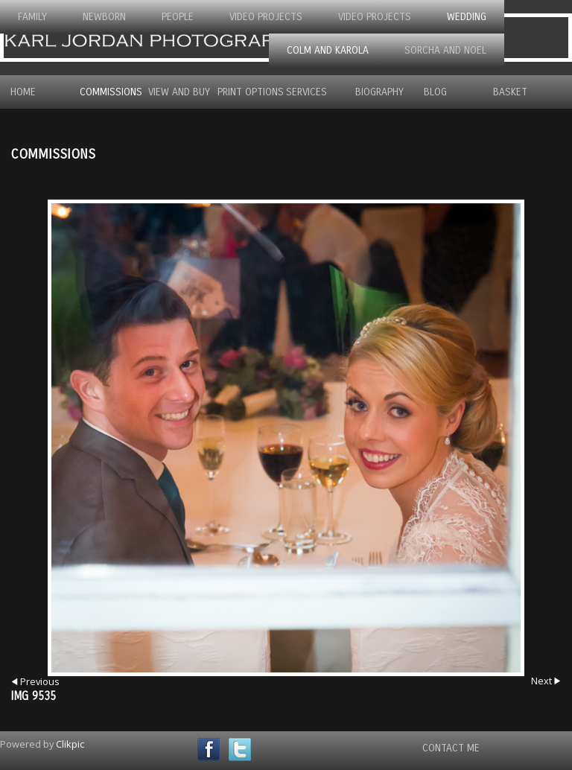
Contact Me (451, 748)
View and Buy (174, 92)
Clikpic (70, 744)
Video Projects (265, 16)
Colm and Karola (328, 50)
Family (32, 16)
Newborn (104, 16)
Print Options (243, 92)
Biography (379, 92)
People (178, 16)
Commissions (105, 92)
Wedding (466, 16)
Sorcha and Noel (445, 50)
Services (306, 92)
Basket (510, 92)
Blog (435, 92)
